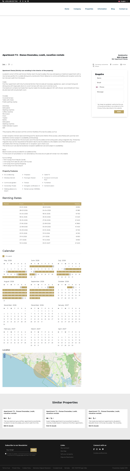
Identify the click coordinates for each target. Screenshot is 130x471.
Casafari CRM (124, 468)
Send (119, 112)
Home (67, 9)
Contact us (123, 9)
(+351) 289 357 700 (11, 1)
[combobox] (109, 87)
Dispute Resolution (67, 457)
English (123, 1)
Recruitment (65, 448)
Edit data (67, 468)
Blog (113, 9)
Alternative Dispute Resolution (42, 468)
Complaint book (57, 468)
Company (77, 9)
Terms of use (6, 468)
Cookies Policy (26, 468)
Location (114, 64)
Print (123, 64)
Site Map (63, 451)
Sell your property (67, 454)
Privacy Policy (102, 108)
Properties (89, 9)
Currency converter (100, 64)
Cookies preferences (100, 453)
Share (96, 66)
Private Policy (16, 468)
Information (102, 9)
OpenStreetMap (72, 385)
